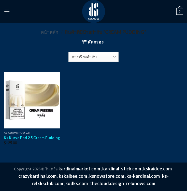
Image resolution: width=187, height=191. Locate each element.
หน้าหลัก (49, 32)
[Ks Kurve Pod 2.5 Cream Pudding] (32, 100)
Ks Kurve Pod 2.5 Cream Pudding (32, 138)
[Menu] (7, 11)
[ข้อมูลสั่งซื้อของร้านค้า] (93, 57)
